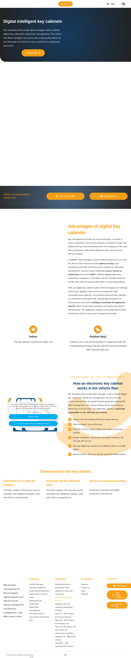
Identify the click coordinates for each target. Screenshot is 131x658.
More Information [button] (33, 412)
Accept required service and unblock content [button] (33, 423)
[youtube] (103, 654)
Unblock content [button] (33, 416)
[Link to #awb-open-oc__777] (123, 4)
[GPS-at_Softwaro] (15, 2)
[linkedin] (99, 654)
